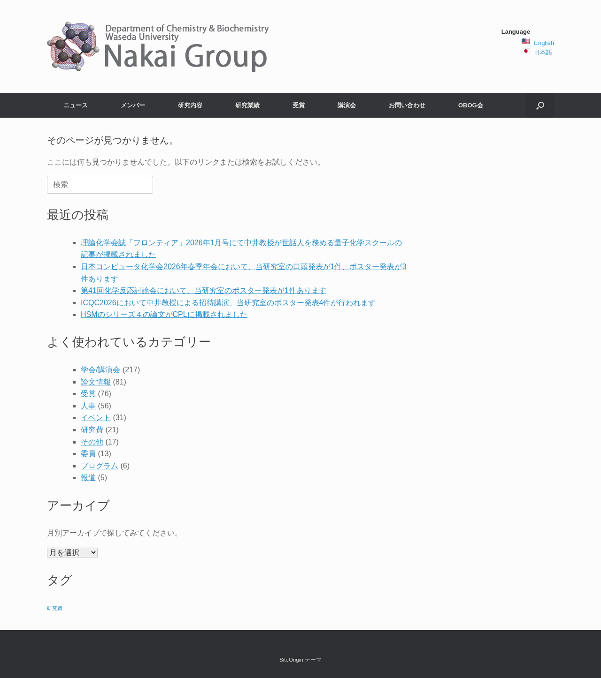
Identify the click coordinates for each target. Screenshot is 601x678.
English (544, 42)
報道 (88, 478)
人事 (88, 406)
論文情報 (96, 382)
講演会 (347, 105)
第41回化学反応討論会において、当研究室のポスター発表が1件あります (203, 290)
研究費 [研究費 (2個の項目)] (54, 608)
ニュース (75, 105)
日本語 (543, 52)
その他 (92, 442)
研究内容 (190, 105)
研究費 (92, 430)
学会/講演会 (100, 370)
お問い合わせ (407, 105)
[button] (540, 105)
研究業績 (247, 105)
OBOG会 (470, 105)
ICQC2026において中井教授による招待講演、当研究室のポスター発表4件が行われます (228, 303)
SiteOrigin (291, 660)
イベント (96, 418)
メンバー (133, 105)
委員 (88, 454)
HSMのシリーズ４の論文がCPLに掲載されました (164, 314)
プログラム (99, 466)
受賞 (299, 105)
